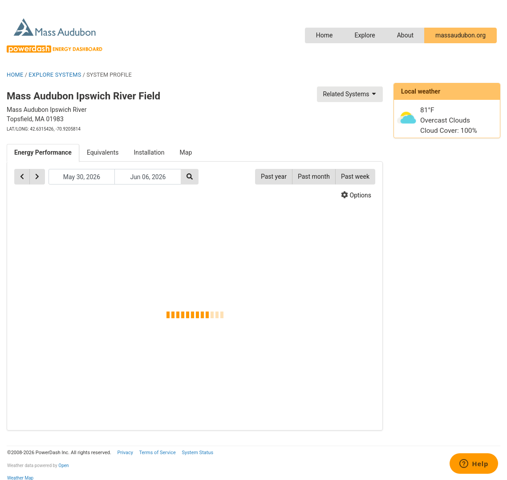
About (405, 35)
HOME (15, 74)
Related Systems (350, 94)
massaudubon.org (460, 35)
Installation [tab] (149, 152)
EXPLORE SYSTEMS (54, 74)
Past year (274, 176)
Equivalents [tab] (103, 152)
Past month (314, 176)
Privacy (125, 452)
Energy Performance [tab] (43, 152)
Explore (364, 35)
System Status (197, 452)
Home (324, 35)
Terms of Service (157, 452)
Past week (355, 176)
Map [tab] (186, 152)
